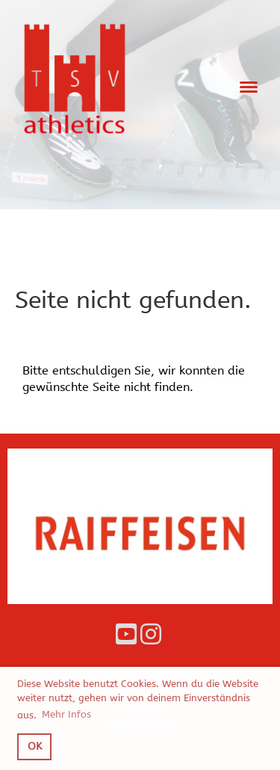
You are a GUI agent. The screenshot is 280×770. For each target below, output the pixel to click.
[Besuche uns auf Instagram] (150, 635)
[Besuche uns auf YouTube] (126, 635)
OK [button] (35, 746)
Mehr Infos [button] (66, 714)
